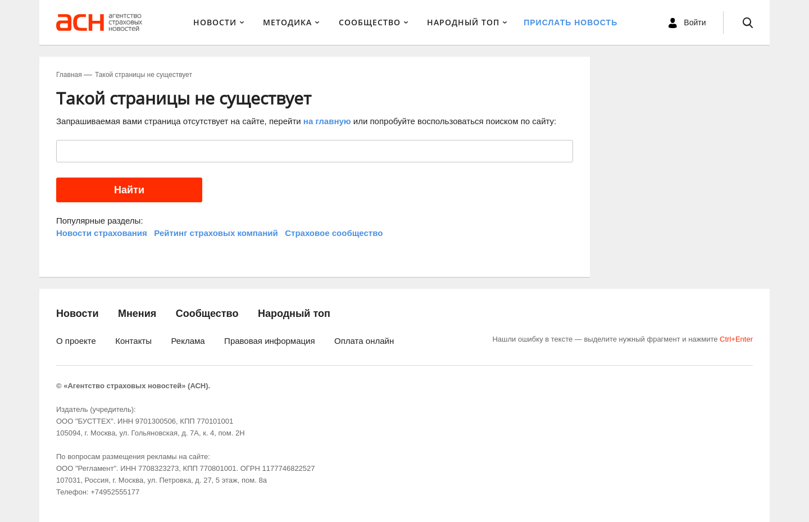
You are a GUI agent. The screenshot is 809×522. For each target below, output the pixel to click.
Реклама (187, 341)
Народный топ (294, 313)
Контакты (133, 341)
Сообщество (370, 22)
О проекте (76, 341)
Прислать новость (570, 22)
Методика (287, 22)
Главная (69, 75)
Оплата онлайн (364, 341)
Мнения (137, 313)
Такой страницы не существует (143, 75)
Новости (215, 22)
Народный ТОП (463, 22)
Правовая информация (269, 341)
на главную (327, 121)
